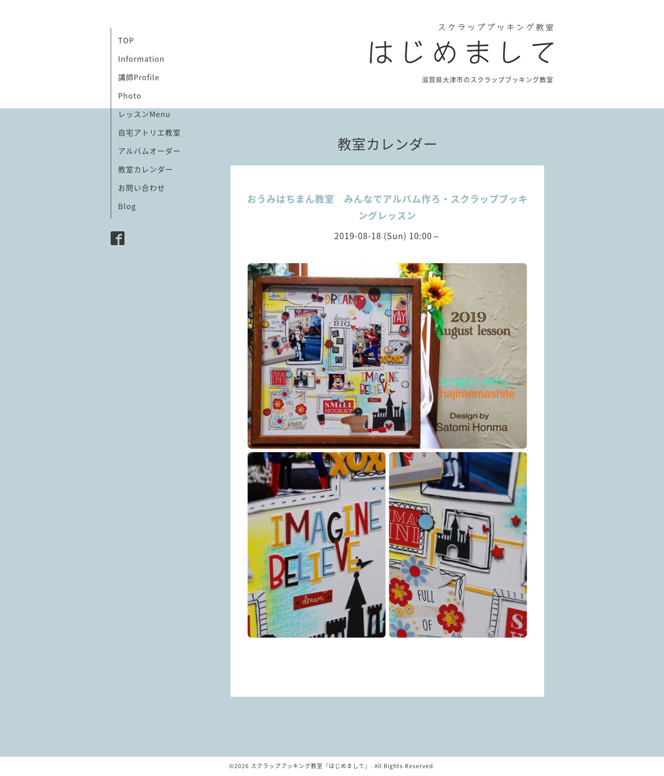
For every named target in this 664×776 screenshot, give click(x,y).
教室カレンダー (145, 169)
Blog (127, 206)
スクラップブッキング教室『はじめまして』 (311, 766)
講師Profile (139, 76)
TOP (126, 40)
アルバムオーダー (149, 150)
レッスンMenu (144, 113)
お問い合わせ (141, 187)
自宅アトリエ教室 (149, 132)
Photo (130, 95)
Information (141, 58)
